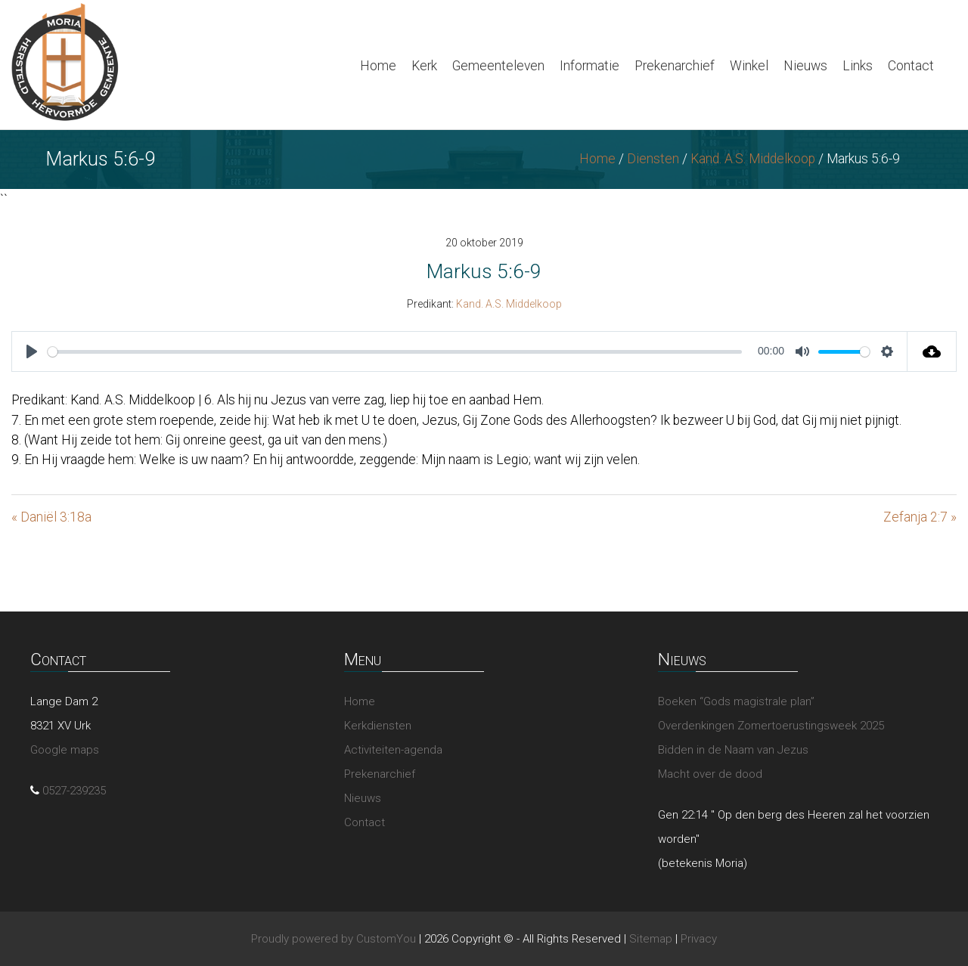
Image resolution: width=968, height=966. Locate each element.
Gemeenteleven (498, 65)
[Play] (32, 351)
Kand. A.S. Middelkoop (752, 158)
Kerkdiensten (377, 725)
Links (857, 65)
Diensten (653, 158)
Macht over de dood (710, 774)
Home (378, 65)
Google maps (64, 750)
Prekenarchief (674, 65)
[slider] (395, 352)
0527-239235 (74, 790)
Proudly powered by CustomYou (333, 939)
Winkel (749, 65)
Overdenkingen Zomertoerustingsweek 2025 (771, 725)
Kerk (424, 65)
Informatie (589, 65)
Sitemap (650, 939)
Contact (911, 65)
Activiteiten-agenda (393, 750)
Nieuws (805, 65)
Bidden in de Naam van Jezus (733, 750)
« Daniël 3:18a (51, 517)
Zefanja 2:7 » (920, 517)
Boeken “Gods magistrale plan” (736, 701)
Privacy (699, 939)
